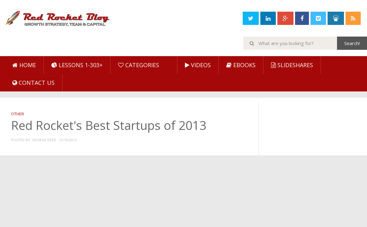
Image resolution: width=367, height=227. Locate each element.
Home (24, 65)
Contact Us (33, 82)
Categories (138, 65)
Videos (198, 65)
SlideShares (292, 65)
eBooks (241, 65)
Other (17, 114)
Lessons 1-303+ (77, 65)
